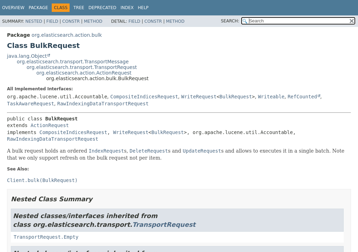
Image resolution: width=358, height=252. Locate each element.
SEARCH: (230, 21)
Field (52, 21)
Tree (78, 7)
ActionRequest (49, 125)
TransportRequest (163, 224)
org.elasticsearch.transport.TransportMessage (73, 61)
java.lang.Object (27, 56)
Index (127, 7)
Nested (33, 21)
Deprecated (102, 7)
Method (93, 21)
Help (143, 7)
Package (38, 7)
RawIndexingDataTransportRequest (103, 103)
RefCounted (302, 96)
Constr (71, 21)
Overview (13, 7)
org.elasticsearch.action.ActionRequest (83, 73)
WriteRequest (198, 96)
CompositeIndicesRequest (144, 96)
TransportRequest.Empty (46, 237)
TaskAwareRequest (30, 103)
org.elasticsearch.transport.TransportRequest (82, 67)
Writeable (271, 96)
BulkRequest (236, 96)
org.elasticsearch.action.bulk (66, 35)
